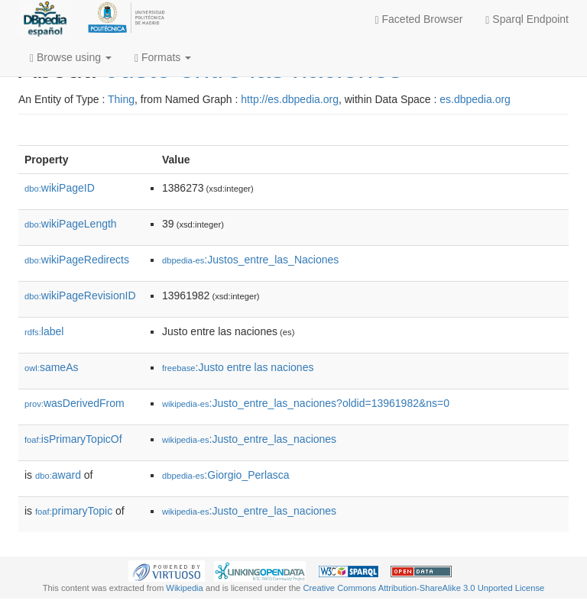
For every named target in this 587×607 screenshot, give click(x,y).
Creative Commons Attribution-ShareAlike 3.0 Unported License (423, 587)
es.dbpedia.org (475, 99)
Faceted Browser (419, 19)
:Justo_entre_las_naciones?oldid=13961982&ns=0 (305, 403)
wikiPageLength (70, 224)
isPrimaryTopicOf (73, 439)
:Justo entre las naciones (237, 367)
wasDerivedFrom (74, 403)
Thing (121, 99)
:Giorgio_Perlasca (226, 475)
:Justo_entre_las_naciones (249, 439)
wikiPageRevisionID (80, 295)
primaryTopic (73, 511)
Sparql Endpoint (527, 19)
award (58, 475)
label (43, 331)
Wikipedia (184, 587)
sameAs (51, 367)
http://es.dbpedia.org (290, 99)
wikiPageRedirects (76, 259)
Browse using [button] (71, 57)
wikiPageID (59, 188)
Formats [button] (163, 57)
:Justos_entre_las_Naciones (250, 259)
